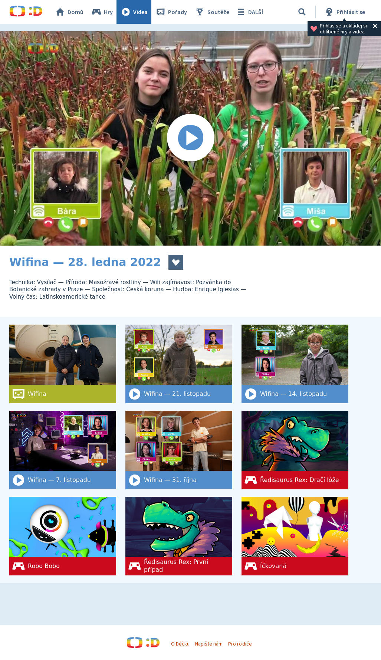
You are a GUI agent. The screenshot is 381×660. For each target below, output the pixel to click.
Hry (102, 11)
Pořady (171, 11)
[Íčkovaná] (295, 536)
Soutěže (211, 11)
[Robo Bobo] (62, 536)
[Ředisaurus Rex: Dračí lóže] (295, 450)
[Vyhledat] (302, 12)
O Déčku (180, 643)
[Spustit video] (190, 138)
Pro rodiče (240, 643)
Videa (134, 11)
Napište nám (209, 643)
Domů (69, 11)
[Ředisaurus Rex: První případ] (178, 536)
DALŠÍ (249, 11)
